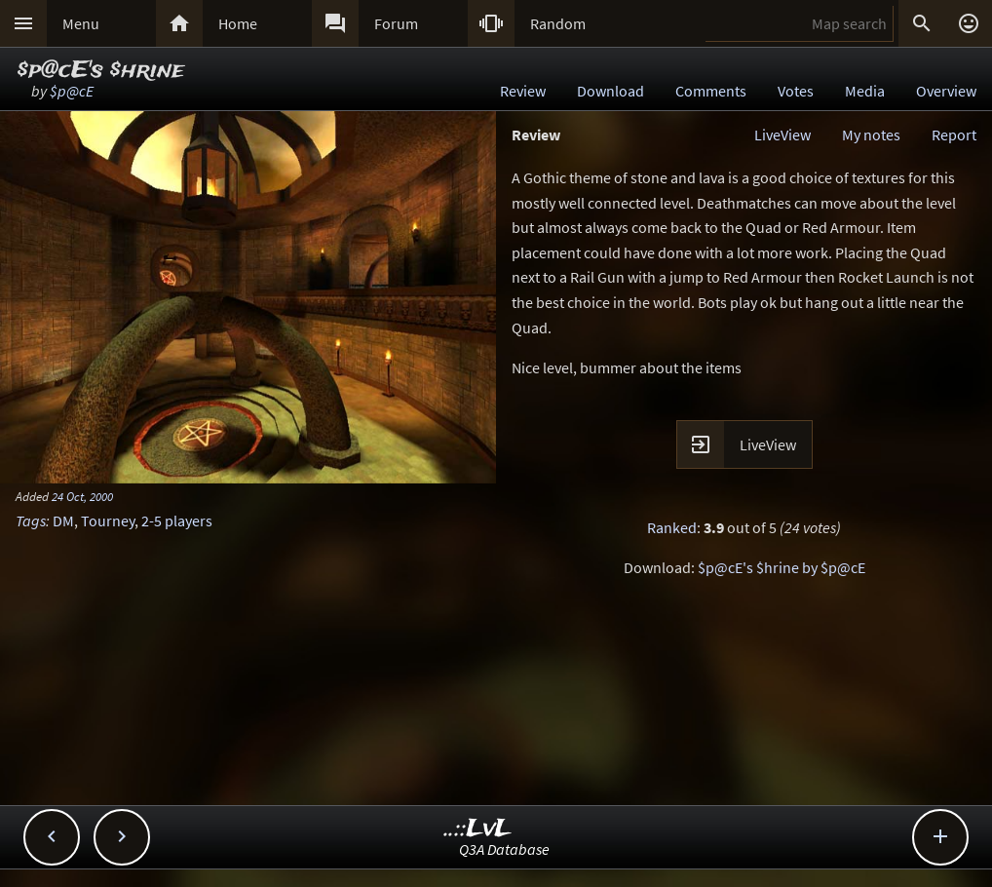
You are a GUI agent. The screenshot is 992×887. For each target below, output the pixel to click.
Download (610, 90)
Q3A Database (504, 849)
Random (558, 23)
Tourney (107, 520)
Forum (396, 23)
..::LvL (478, 829)
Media (865, 90)
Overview (946, 90)
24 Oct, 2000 (82, 496)
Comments (710, 90)
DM (63, 520)
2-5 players (176, 520)
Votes (796, 90)
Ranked (672, 527)
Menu (80, 23)
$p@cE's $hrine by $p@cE (781, 567)
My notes (871, 134)
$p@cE (72, 90)
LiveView (782, 134)
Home (237, 23)
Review (523, 90)
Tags (31, 520)
